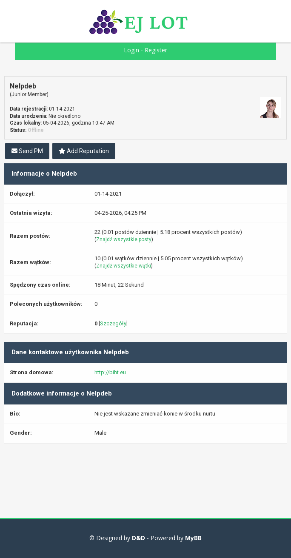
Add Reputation (84, 151)
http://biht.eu (110, 372)
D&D (138, 538)
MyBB (193, 538)
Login (131, 50)
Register (156, 50)
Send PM (27, 151)
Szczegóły (113, 323)
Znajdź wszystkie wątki (123, 266)
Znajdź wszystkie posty (123, 239)
